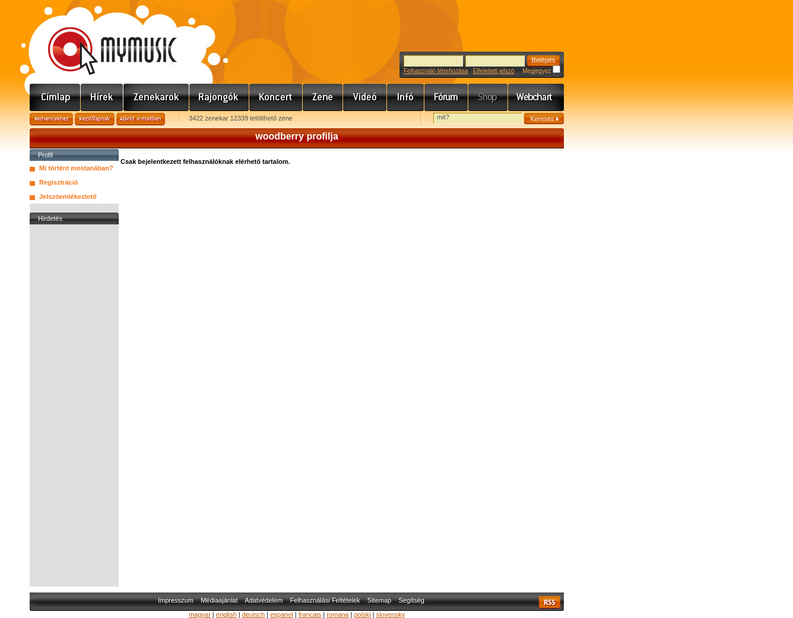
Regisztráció (58, 182)
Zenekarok (156, 97)
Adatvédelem (264, 600)
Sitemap (379, 600)
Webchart (536, 97)
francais (310, 614)
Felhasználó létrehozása (436, 71)
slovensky (390, 614)
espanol (281, 614)
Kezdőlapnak (95, 119)
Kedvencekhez (51, 119)
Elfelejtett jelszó (493, 71)
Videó (365, 97)
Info (405, 97)
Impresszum (176, 600)
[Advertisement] (74, 405)
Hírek (102, 97)
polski (362, 614)
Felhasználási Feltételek (325, 600)
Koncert (276, 97)
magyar (200, 614)
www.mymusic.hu (102, 38)
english (226, 614)
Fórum (446, 97)
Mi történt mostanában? (76, 168)
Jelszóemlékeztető (68, 196)
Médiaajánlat (219, 600)
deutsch (253, 614)
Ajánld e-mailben (140, 119)
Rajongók (219, 97)
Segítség (411, 600)
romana (337, 614)
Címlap (55, 97)
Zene (323, 97)
